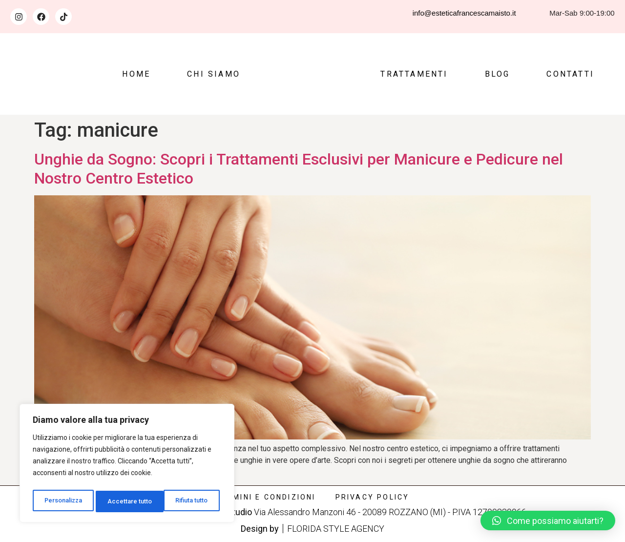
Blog (497, 74)
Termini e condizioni (266, 497)
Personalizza (63, 501)
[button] (547, 520)
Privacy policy (372, 497)
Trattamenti (414, 74)
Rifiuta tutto (125, 501)
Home (136, 74)
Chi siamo (213, 74)
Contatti (570, 74)
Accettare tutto (189, 501)
